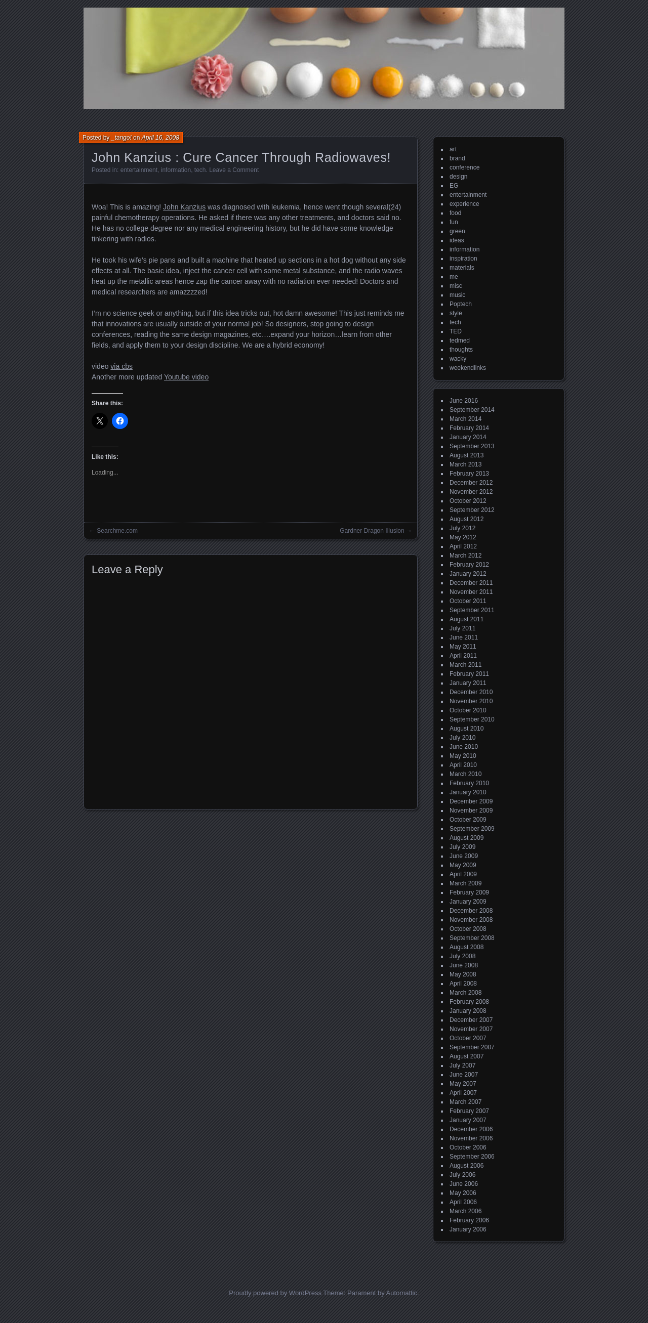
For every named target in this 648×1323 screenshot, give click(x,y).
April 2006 (463, 1202)
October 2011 (468, 601)
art (453, 149)
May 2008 (463, 974)
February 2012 (469, 564)
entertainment (138, 170)
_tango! (121, 137)
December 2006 (471, 1129)
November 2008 (471, 919)
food (455, 213)
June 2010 (464, 746)
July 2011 (462, 628)
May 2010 (463, 755)
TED (456, 331)
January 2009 (468, 901)
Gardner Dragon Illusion (372, 530)
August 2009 (466, 837)
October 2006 (468, 1147)
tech (200, 170)
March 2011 (465, 664)
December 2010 (471, 692)
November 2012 (471, 491)
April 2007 (463, 1092)
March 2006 (465, 1211)
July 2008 (462, 956)
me (454, 276)
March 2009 (465, 883)
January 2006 (468, 1229)
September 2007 (472, 1047)
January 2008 (468, 1010)
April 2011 (463, 655)
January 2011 (468, 683)
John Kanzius (184, 207)
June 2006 (464, 1183)
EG (454, 185)
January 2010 (468, 792)
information (176, 170)
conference (464, 167)
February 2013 (469, 473)
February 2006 (469, 1220)
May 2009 (463, 865)
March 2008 (465, 992)
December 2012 (471, 482)
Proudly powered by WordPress (275, 1293)
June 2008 (464, 965)
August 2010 (466, 728)
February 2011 (469, 673)
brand (457, 158)
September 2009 (472, 828)
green (457, 231)
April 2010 (463, 765)
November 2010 (471, 701)
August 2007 (466, 1056)
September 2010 (472, 719)
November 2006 (471, 1138)
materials (462, 267)
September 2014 (472, 409)
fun (454, 222)
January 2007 (468, 1120)
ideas (457, 240)
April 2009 (463, 874)
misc (456, 285)
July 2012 (462, 528)
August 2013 (466, 455)
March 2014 (465, 418)
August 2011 (466, 619)
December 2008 (471, 910)
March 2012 (465, 555)
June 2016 (464, 400)
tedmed (460, 340)
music (457, 294)
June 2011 (464, 637)
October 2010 (468, 710)
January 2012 (468, 573)
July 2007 (462, 1065)
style (456, 313)
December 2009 (471, 801)
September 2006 (472, 1156)
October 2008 (468, 928)
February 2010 (469, 783)
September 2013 (472, 446)
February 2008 (469, 1001)
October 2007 (468, 1038)
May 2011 (463, 646)
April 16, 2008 (160, 137)
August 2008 (466, 947)
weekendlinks (468, 367)
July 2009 (462, 846)
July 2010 (462, 737)
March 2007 (465, 1101)
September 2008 (472, 938)
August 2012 (466, 519)
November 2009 (471, 810)
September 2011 (472, 610)
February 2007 (469, 1111)
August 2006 (466, 1165)
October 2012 (468, 500)
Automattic (401, 1293)
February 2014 (469, 428)
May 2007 (463, 1083)
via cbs (121, 366)
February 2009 (469, 892)
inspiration (463, 258)
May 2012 (463, 537)
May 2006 (463, 1193)
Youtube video (186, 377)
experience (464, 203)
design (458, 176)
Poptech (461, 304)
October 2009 (468, 819)
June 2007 (464, 1074)
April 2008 (463, 983)
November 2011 (471, 591)
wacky (458, 358)
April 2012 (463, 546)
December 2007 (471, 1019)
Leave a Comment (234, 170)
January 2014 (468, 437)
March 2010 (465, 774)
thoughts (461, 349)
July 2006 (462, 1174)
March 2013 (465, 464)
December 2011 (471, 582)
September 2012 (472, 510)
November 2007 (471, 1029)
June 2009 (464, 856)
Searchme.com (117, 530)
